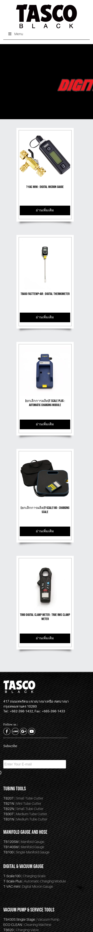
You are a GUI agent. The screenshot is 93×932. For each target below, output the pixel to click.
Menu (15, 34)
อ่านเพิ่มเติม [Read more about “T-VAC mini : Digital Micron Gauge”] (45, 210)
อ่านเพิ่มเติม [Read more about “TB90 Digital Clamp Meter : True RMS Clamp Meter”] (45, 638)
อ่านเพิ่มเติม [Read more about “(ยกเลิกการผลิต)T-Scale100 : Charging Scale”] (45, 531)
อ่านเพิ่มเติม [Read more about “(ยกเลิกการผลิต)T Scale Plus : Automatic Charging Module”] (45, 424)
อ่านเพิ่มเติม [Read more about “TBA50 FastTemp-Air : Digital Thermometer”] (45, 317)
